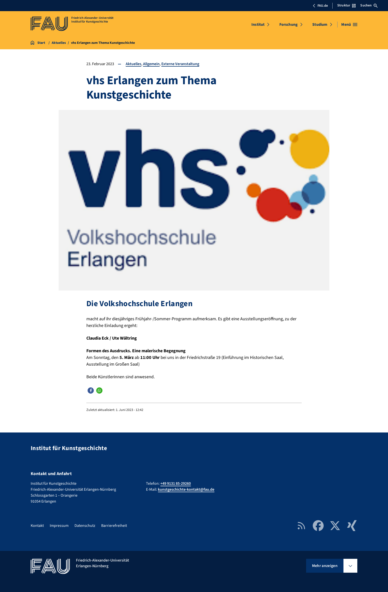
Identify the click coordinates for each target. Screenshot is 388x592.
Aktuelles (133, 64)
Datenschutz (84, 525)
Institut (258, 24)
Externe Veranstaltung (180, 64)
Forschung (288, 24)
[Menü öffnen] (349, 24)
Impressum (59, 525)
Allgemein (151, 64)
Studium (319, 24)
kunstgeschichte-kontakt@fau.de (186, 489)
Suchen (369, 5)
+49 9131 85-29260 (175, 483)
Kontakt (37, 525)
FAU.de (320, 5)
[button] (91, 390)
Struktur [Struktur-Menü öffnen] (346, 5)
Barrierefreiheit (114, 525)
